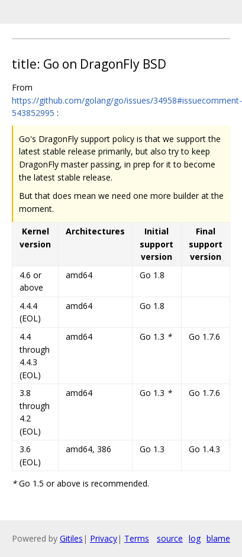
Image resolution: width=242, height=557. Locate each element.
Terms (136, 538)
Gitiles (71, 538)
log (195, 538)
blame (218, 538)
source (170, 538)
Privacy (103, 538)
